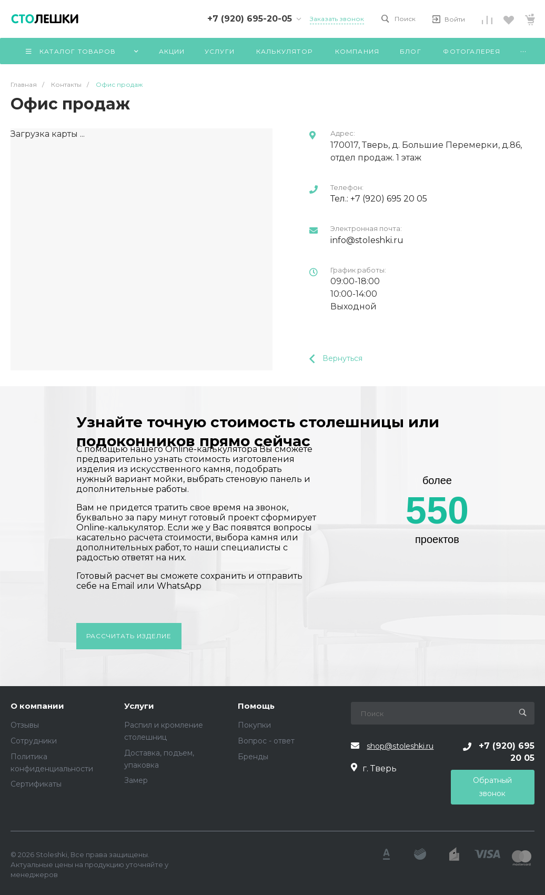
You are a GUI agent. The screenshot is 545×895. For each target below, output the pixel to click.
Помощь (256, 706)
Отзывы (25, 725)
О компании (37, 706)
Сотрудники (34, 741)
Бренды (253, 756)
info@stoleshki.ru (366, 240)
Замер (136, 780)
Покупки (254, 725)
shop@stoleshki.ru (400, 746)
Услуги (139, 706)
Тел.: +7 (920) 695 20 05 (378, 199)
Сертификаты (36, 784)
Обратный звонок (492, 787)
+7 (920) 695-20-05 (249, 19)
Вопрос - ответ (266, 741)
